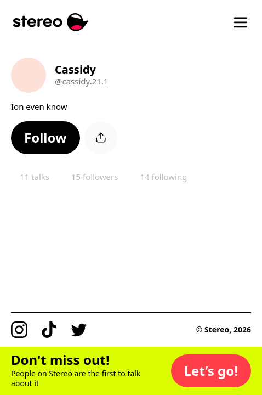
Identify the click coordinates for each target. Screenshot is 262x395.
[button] (45, 137)
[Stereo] (50, 22)
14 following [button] (163, 176)
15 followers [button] (94, 176)
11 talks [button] (34, 176)
